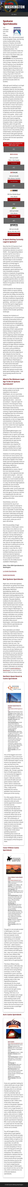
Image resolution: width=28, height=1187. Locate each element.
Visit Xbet (13, 216)
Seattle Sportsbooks (9, 575)
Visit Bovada (14, 163)
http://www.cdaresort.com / (14, 880)
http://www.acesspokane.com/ (15, 1043)
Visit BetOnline (14, 181)
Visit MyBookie (14, 199)
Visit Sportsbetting (13, 234)
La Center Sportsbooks (10, 571)
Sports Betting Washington (16, 1184)
